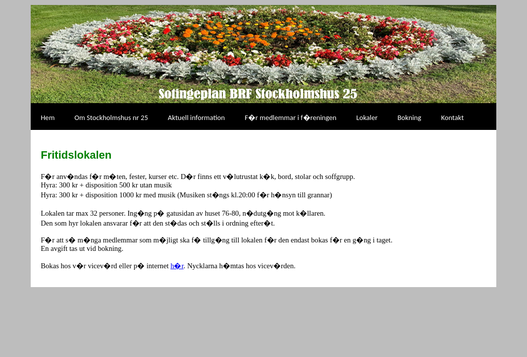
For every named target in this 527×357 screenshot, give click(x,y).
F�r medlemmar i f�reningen (290, 117)
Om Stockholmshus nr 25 (111, 117)
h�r (176, 266)
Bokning (409, 117)
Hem (47, 117)
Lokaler (366, 117)
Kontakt (452, 117)
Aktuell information (196, 117)
